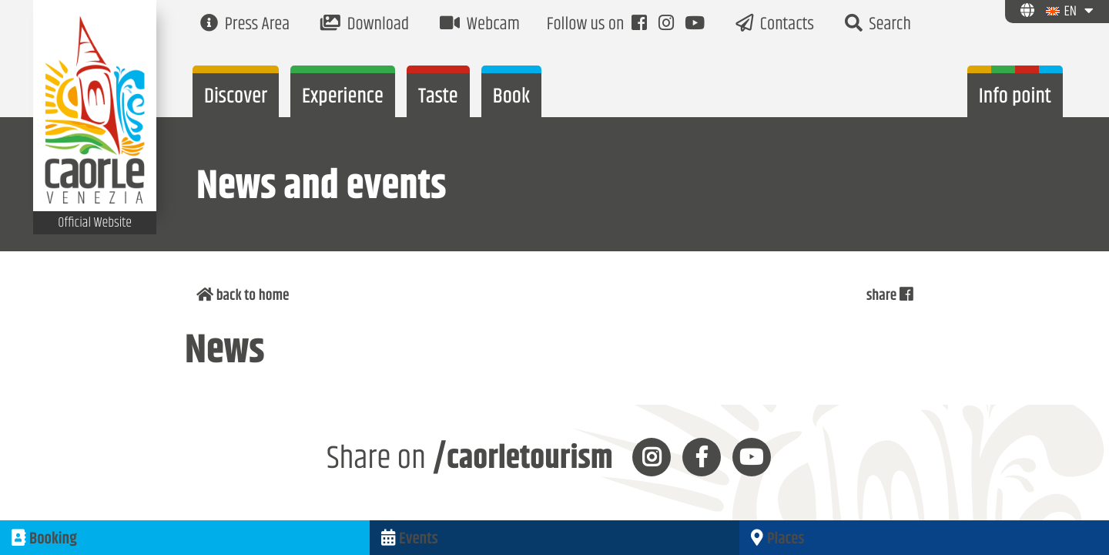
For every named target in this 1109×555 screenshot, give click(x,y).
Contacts (774, 25)
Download (364, 25)
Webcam (480, 25)
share (888, 296)
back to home (246, 296)
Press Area (245, 25)
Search (878, 25)
